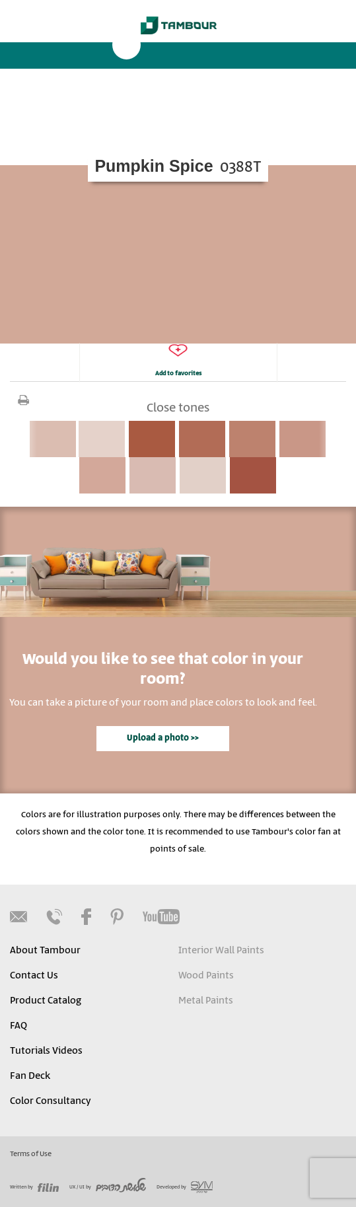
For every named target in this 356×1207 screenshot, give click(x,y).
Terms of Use (31, 1154)
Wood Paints (206, 976)
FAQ (18, 1026)
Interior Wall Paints (221, 951)
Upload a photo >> (163, 738)
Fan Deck (30, 1076)
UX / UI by (107, 1187)
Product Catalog (45, 1001)
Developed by (185, 1187)
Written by (34, 1187)
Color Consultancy (50, 1101)
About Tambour (45, 951)
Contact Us (34, 976)
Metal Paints (205, 1001)
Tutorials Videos (46, 1051)
